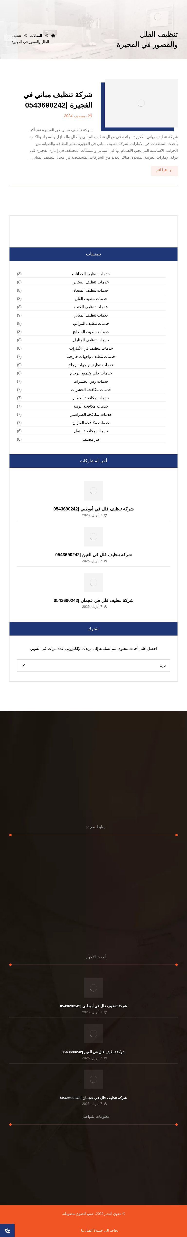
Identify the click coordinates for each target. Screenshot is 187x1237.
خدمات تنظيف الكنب (91, 307)
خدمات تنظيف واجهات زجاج (91, 365)
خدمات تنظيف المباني (91, 315)
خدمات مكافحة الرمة (91, 406)
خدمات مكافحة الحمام (91, 398)
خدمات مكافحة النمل (91, 431)
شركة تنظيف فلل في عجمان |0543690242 (93, 600)
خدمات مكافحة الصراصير (91, 414)
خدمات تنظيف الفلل (91, 299)
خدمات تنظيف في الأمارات (91, 348)
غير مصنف (91, 439)
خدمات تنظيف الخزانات (91, 274)
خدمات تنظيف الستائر (91, 282)
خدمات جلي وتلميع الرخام (91, 373)
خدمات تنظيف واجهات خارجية (91, 357)
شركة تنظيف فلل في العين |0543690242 (93, 554)
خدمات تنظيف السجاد (91, 290)
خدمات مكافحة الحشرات (91, 390)
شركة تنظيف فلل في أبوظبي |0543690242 (93, 509)
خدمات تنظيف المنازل (91, 340)
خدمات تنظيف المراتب (91, 323)
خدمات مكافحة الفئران (91, 423)
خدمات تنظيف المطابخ (91, 332)
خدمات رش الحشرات (91, 381)
